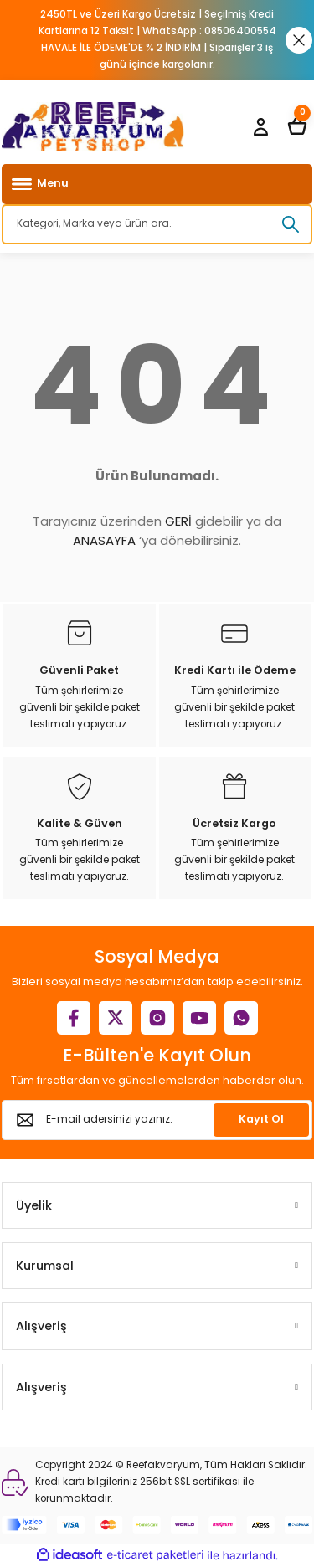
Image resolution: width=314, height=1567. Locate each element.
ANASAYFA (104, 540)
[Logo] (93, 126)
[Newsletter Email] (157, 1120)
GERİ (178, 521)
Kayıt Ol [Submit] (261, 1119)
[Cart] (297, 126)
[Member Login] (260, 126)
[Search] (157, 224)
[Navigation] (157, 184)
